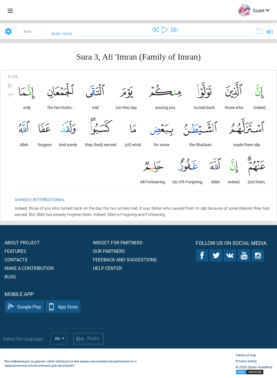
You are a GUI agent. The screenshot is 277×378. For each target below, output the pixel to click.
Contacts (16, 259)
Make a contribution (29, 268)
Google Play (24, 306)
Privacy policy (246, 361)
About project (22, 242)
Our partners (109, 251)
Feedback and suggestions (125, 259)
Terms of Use (246, 355)
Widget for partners (118, 242)
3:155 (13, 76)
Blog (10, 277)
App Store (63, 306)
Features (15, 251)
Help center (107, 268)
